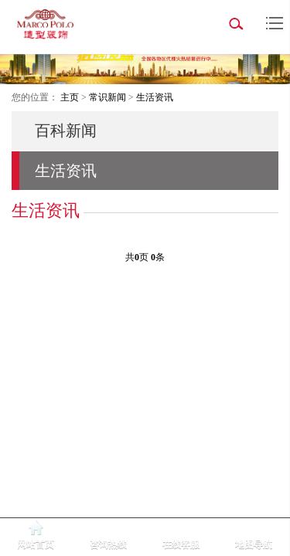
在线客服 (181, 544)
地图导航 (253, 544)
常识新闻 (107, 97)
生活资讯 (154, 97)
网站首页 (35, 544)
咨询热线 (108, 544)
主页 (69, 97)
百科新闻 (66, 130)
